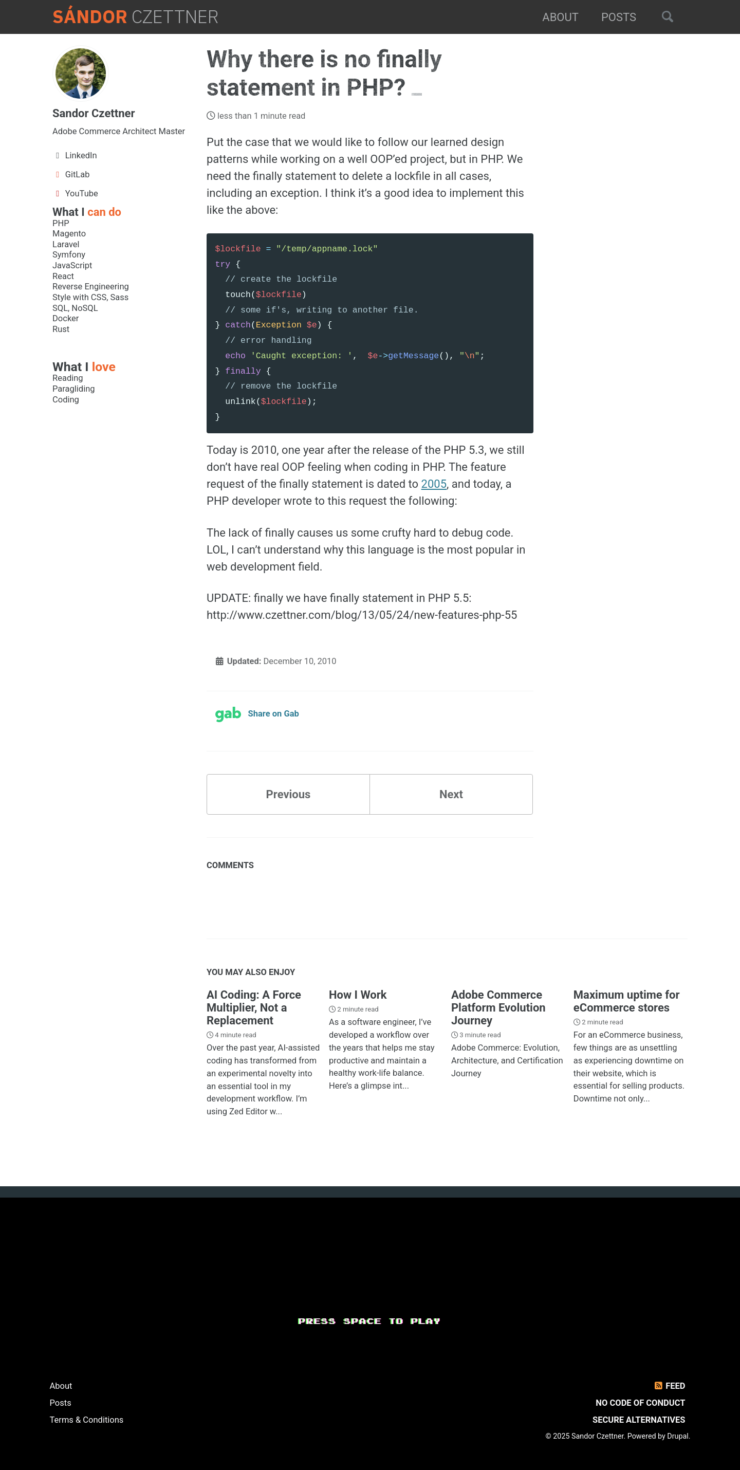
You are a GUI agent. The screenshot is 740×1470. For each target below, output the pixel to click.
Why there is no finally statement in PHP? (324, 73)
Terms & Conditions (87, 1420)
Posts (618, 17)
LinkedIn (74, 155)
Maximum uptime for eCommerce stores (627, 1001)
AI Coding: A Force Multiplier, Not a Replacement (254, 1007)
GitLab (71, 174)
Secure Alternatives (639, 1420)
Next (451, 794)
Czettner (135, 17)
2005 (434, 483)
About (560, 17)
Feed (669, 1386)
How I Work (358, 994)
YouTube (75, 193)
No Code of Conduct (640, 1403)
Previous (288, 794)
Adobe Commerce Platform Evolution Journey (498, 1007)
